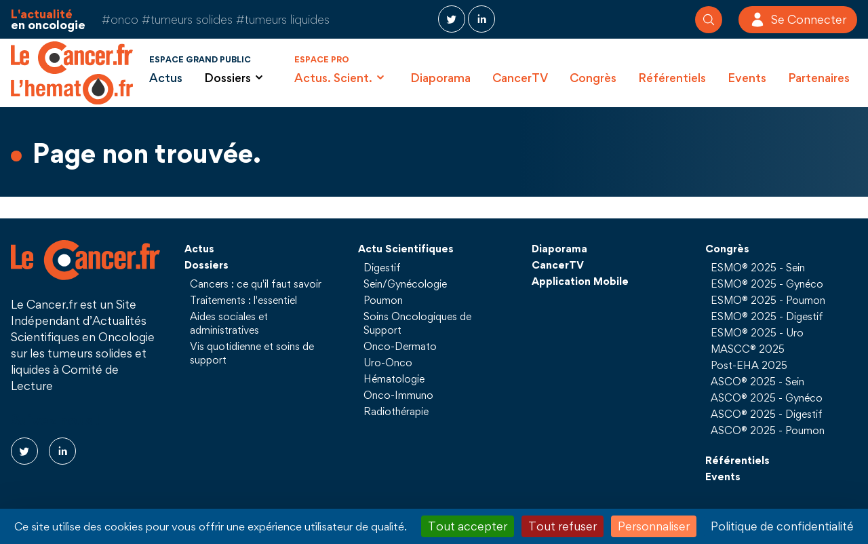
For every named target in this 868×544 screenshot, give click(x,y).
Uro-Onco (387, 362)
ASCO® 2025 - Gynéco (767, 397)
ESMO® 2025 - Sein (758, 267)
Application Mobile (580, 281)
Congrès (593, 78)
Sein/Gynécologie (405, 283)
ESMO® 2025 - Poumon (768, 300)
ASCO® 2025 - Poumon (768, 430)
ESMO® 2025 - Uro (757, 332)
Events (747, 78)
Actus (165, 78)
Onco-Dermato (400, 346)
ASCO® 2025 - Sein (757, 381)
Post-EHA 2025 (749, 365)
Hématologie (394, 378)
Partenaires (819, 78)
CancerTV (520, 78)
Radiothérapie (396, 411)
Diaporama (440, 78)
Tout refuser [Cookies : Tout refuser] (562, 526)
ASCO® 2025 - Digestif (767, 414)
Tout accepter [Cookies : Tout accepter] (467, 526)
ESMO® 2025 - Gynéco (767, 283)
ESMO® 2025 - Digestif (767, 316)
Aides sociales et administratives (229, 323)
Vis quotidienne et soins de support (252, 353)
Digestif (382, 267)
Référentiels (672, 78)
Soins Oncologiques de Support (417, 323)
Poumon (383, 300)
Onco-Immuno (398, 395)
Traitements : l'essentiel (243, 300)
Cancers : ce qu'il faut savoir (255, 283)
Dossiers (206, 264)
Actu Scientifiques (406, 248)
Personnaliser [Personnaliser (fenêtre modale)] (654, 526)
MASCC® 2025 (748, 349)
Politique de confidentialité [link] (782, 526)
